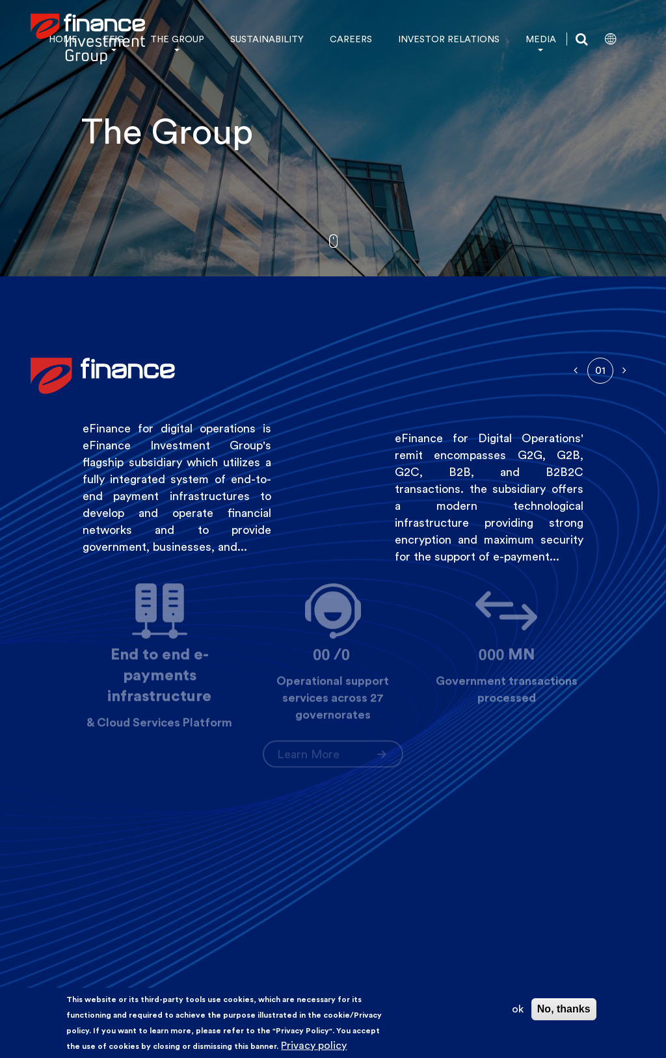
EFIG (113, 39)
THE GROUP (177, 39)
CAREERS (351, 39)
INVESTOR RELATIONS (449, 39)
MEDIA (541, 39)
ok (518, 1009)
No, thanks (564, 1008)
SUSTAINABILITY (267, 39)
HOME (63, 39)
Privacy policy (314, 1045)
